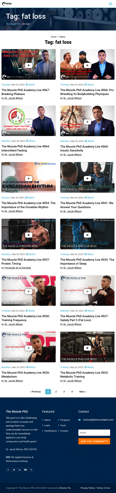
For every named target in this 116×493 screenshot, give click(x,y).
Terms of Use (103, 488)
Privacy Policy (88, 488)
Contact (64, 431)
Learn (47, 425)
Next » (82, 391)
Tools (63, 425)
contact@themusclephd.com (98, 419)
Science (6, 197)
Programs (65, 420)
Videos (62, 37)
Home (53, 37)
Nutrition (6, 141)
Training (6, 84)
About (47, 420)
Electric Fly (64, 488)
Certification (50, 431)
